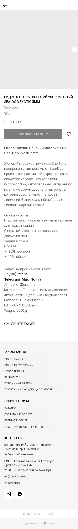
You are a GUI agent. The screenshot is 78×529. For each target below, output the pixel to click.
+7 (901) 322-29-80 (18, 274)
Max (25, 279)
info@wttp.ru (12, 483)
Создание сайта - (31, 523)
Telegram (12, 279)
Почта (36, 279)
